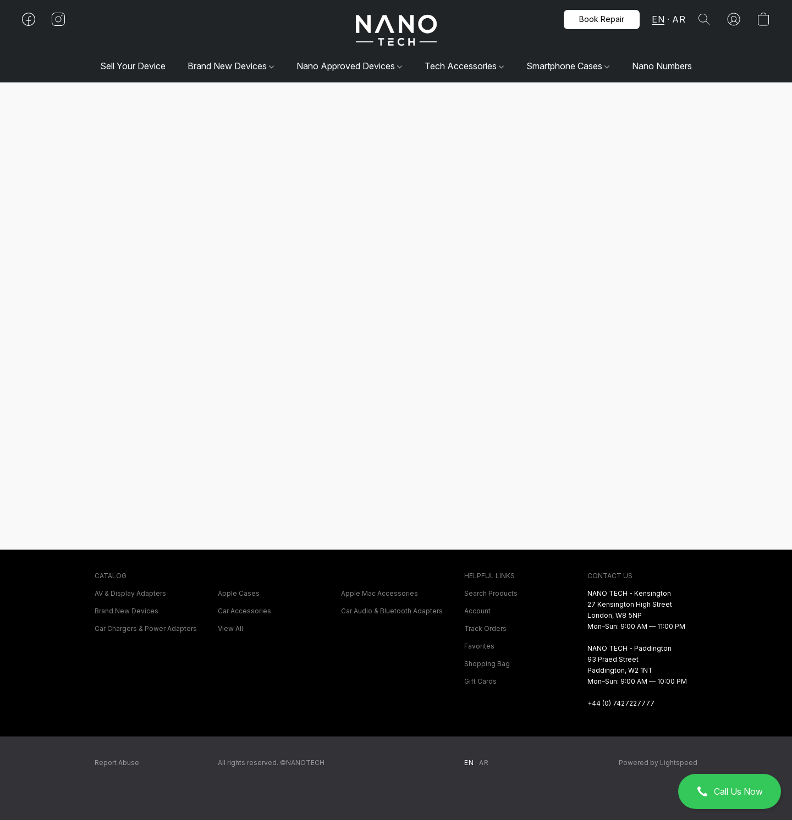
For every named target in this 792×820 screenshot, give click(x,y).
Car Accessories (244, 611)
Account (477, 611)
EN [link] (469, 762)
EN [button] (658, 19)
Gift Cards (480, 681)
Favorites (479, 646)
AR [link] (483, 762)
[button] (729, 791)
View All (230, 628)
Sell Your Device (133, 65)
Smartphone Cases (567, 65)
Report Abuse (117, 762)
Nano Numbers (662, 65)
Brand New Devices (231, 65)
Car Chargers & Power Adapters (146, 628)
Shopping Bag (487, 664)
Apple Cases (239, 593)
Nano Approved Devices (349, 65)
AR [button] (678, 19)
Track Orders (485, 628)
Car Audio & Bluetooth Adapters (392, 611)
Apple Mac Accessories (379, 593)
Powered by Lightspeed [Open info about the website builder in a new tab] (658, 762)
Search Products (491, 593)
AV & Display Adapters (130, 593)
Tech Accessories (464, 65)
